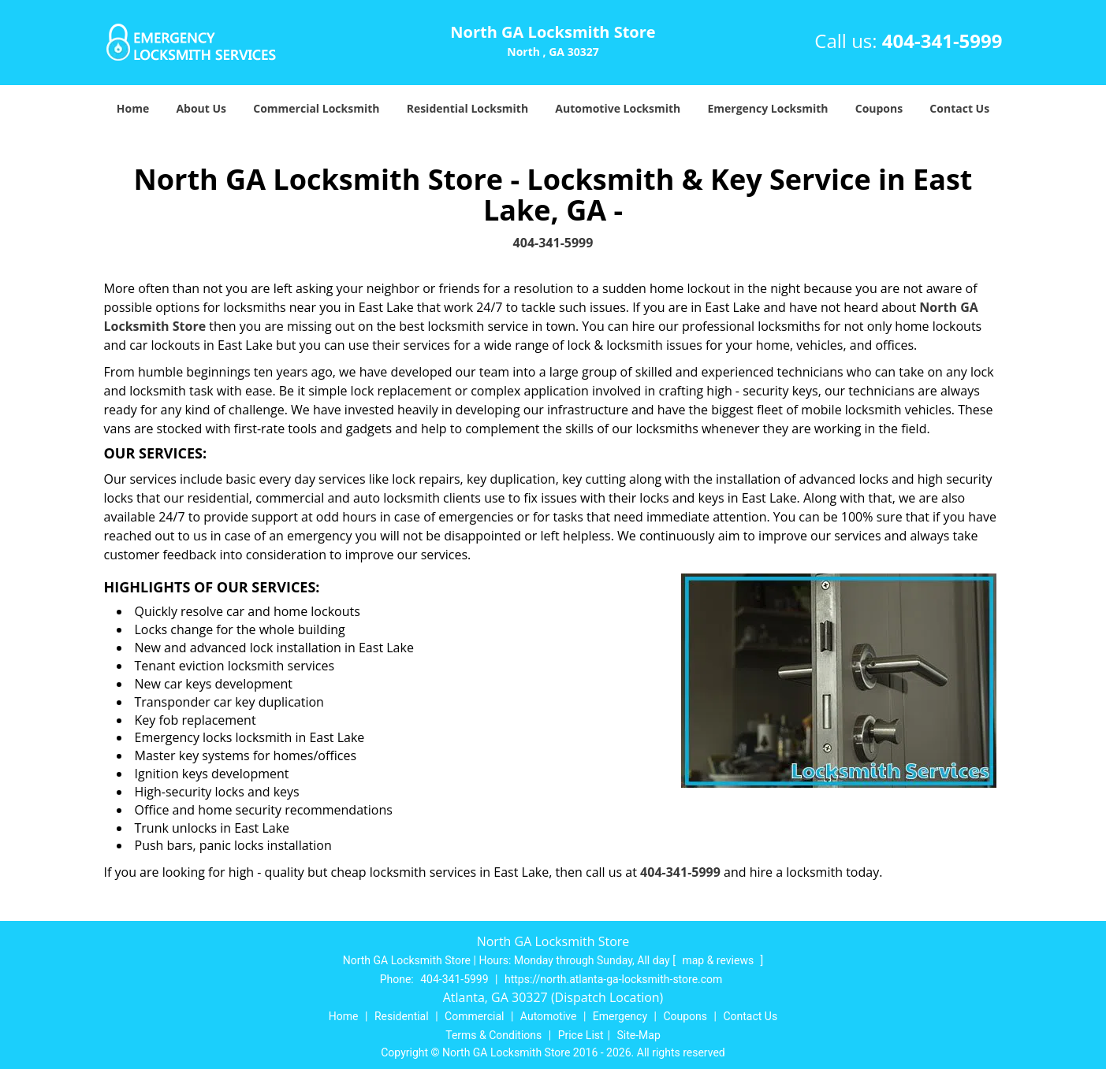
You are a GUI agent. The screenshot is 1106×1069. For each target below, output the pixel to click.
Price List (581, 1035)
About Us (201, 108)
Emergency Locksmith (767, 108)
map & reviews (719, 960)
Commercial (474, 1016)
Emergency (620, 1016)
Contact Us (959, 108)
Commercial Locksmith (316, 108)
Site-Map (639, 1035)
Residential (401, 1016)
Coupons (879, 108)
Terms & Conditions (493, 1035)
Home (133, 108)
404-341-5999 (942, 41)
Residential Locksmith (468, 108)
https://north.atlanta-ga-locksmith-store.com (613, 979)
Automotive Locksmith (617, 108)
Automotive (548, 1016)
